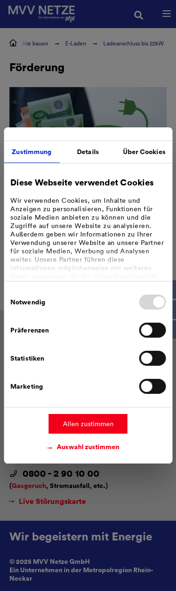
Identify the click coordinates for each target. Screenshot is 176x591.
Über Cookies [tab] (144, 151)
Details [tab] (88, 151)
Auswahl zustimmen (88, 446)
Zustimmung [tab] (32, 151)
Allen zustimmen (88, 423)
